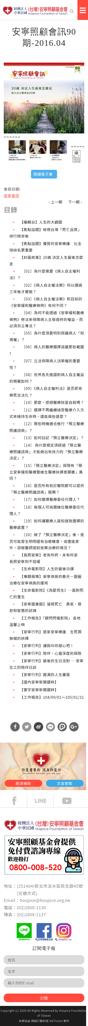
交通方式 (27, 893)
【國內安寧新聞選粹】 (39, 682)
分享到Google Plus (74, 726)
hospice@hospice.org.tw (45, 900)
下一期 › (75, 202)
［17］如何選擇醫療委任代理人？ (50, 499)
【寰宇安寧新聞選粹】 (39, 689)
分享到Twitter (26, 726)
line (44, 801)
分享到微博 (38, 726)
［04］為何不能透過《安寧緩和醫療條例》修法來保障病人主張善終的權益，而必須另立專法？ (46, 319)
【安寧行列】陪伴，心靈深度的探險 (51, 653)
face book (17, 801)
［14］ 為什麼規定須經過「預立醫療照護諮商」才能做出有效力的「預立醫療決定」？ (46, 451)
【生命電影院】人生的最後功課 (47, 568)
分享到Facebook (15, 726)
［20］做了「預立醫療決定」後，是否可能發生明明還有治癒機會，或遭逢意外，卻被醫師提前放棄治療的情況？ (46, 541)
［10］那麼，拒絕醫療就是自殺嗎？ (52, 402)
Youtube (70, 801)
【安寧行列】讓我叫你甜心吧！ (47, 645)
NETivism (56, 1021)
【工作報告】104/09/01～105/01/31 (52, 697)
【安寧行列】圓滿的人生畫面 (45, 674)
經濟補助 (23, 783)
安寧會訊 (11, 195)
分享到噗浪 (62, 726)
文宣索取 (65, 783)
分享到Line (50, 726)
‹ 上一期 (55, 202)
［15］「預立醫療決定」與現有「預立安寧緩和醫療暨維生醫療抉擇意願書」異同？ (46, 472)
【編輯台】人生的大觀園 (41, 222)
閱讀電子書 (43, 174)
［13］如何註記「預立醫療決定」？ (52, 437)
